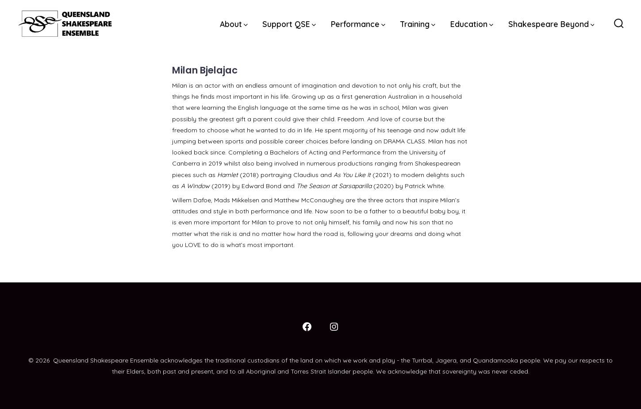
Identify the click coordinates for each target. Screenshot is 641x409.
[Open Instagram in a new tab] (334, 326)
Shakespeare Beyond (551, 24)
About (234, 24)
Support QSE (289, 24)
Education (471, 24)
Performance (358, 24)
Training (417, 24)
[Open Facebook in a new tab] (307, 326)
